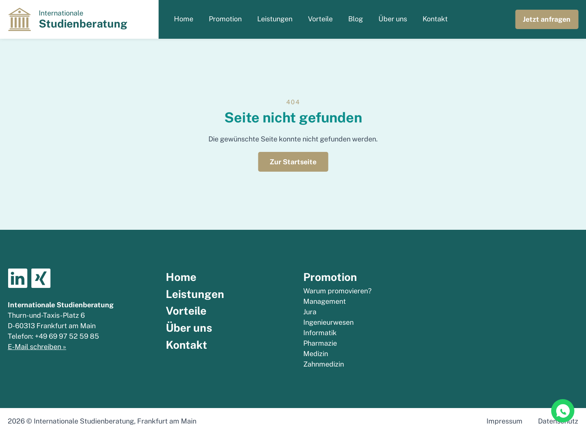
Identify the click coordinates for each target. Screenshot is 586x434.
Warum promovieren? (337, 291)
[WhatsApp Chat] (562, 410)
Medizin (315, 354)
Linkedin (17, 278)
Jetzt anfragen (547, 19)
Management (324, 301)
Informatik (320, 333)
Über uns (392, 19)
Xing (40, 278)
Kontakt (435, 19)
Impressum (504, 421)
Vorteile (320, 19)
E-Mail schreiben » (37, 347)
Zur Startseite (293, 162)
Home (183, 19)
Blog (355, 19)
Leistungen (274, 19)
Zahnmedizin (323, 364)
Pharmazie (320, 343)
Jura (309, 312)
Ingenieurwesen (328, 322)
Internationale (83, 19)
